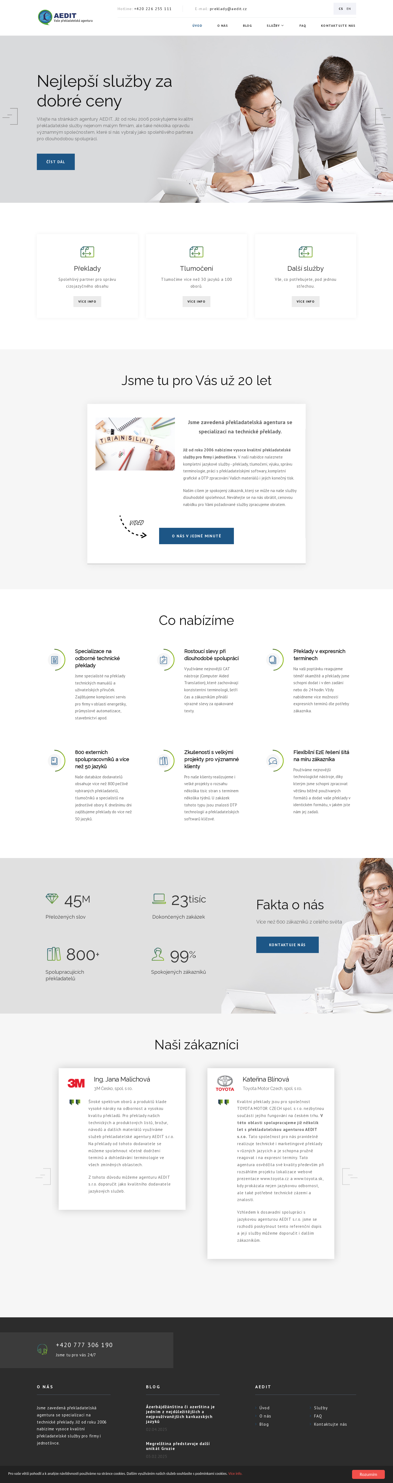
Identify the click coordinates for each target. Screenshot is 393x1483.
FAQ (303, 26)
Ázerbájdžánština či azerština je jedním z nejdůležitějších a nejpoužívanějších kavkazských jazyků (180, 1414)
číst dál (55, 161)
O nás (223, 26)
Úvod (198, 26)
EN (349, 9)
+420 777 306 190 (86, 1345)
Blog (248, 26)
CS (341, 9)
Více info (87, 301)
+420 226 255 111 (153, 8)
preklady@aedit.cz (228, 8)
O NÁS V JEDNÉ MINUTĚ (196, 536)
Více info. (289, 1475)
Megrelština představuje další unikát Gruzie (178, 1446)
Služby (274, 26)
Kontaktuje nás (287, 944)
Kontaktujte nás (339, 26)
